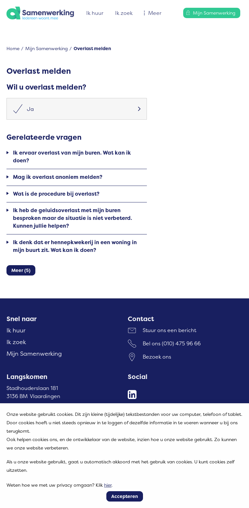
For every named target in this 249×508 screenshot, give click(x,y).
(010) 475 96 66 (181, 343)
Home (12, 48)
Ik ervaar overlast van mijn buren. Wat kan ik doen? (72, 156)
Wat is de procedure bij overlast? (56, 193)
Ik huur (94, 12)
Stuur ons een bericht (169, 330)
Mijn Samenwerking (46, 48)
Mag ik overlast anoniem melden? (57, 176)
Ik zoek (124, 12)
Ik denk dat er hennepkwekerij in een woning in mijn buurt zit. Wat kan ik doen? (75, 246)
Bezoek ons (157, 356)
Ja (23, 108)
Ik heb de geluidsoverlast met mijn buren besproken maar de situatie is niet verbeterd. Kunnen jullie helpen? (72, 218)
